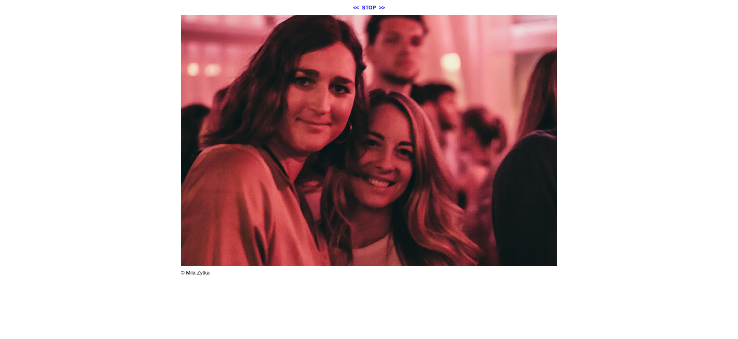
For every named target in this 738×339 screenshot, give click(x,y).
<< (356, 7)
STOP (369, 7)
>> (382, 7)
